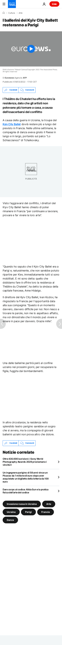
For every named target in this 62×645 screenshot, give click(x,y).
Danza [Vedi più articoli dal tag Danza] (10, 519)
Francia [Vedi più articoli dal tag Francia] (45, 511)
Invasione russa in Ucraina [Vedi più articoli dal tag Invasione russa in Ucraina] (22, 503)
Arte (20, 13)
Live (54, 3)
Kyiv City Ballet (12, 124)
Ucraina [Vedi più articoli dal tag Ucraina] (11, 511)
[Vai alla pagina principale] (12, 4)
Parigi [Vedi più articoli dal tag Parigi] (28, 511)
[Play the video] (31, 48)
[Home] (4, 13)
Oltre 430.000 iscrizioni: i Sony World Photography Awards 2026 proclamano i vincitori (25, 461)
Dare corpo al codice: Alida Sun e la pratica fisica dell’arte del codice (25, 491)
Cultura (11, 13)
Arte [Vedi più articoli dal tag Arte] (48, 503)
